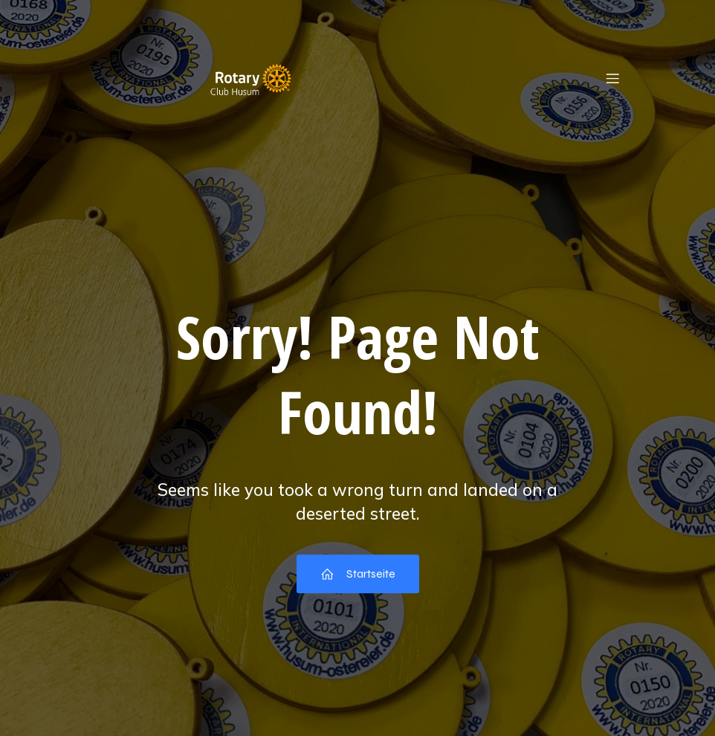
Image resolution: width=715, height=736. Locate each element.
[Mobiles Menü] (612, 78)
